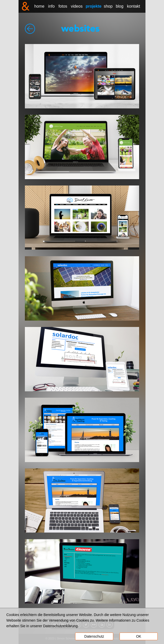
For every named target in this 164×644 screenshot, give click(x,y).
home (39, 6)
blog (119, 6)
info (51, 6)
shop (108, 6)
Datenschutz (94, 636)
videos (77, 6)
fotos (62, 6)
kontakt (133, 6)
